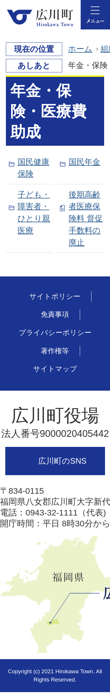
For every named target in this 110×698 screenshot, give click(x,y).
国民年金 (84, 161)
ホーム (80, 48)
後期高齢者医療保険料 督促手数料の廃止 (86, 218)
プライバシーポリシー (55, 332)
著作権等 (55, 351)
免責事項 (55, 314)
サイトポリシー (54, 296)
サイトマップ (55, 369)
